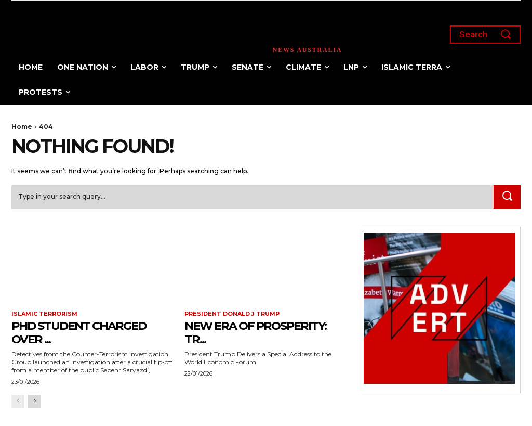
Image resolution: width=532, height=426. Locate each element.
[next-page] (34, 401)
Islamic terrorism (44, 314)
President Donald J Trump (232, 314)
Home (21, 127)
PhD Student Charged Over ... (85, 332)
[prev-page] (17, 401)
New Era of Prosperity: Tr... (261, 332)
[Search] (507, 197)
